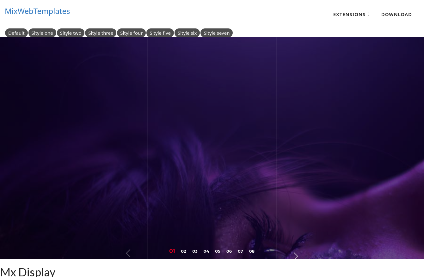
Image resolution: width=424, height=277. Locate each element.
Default (16, 33)
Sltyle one (42, 33)
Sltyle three (100, 33)
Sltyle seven (217, 33)
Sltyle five (160, 33)
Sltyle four (131, 33)
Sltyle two (71, 33)
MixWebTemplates (37, 11)
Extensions (349, 14)
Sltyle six (187, 33)
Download (396, 14)
